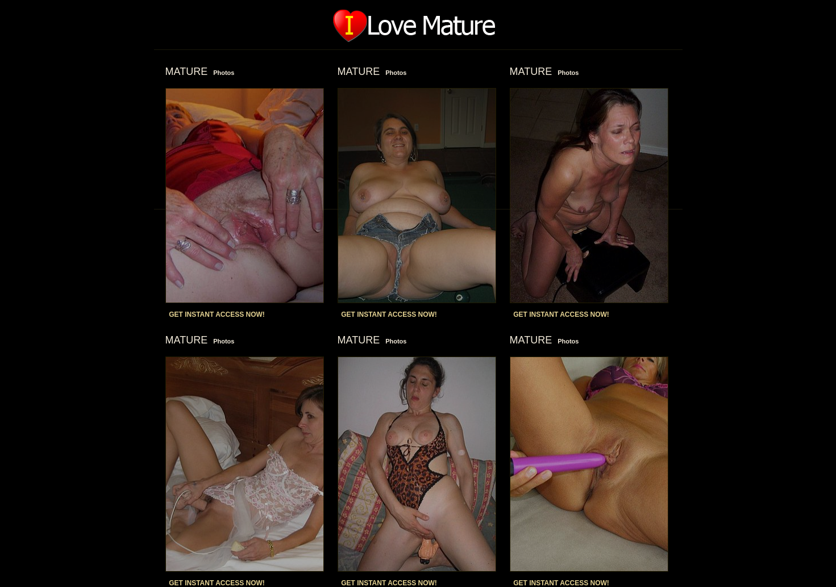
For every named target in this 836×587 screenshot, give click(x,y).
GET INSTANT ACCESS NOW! (217, 314)
